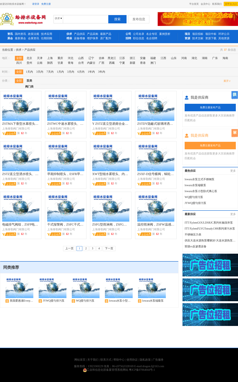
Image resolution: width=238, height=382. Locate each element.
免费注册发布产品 (210, 107)
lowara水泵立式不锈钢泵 (199, 179)
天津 (39, 58)
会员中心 (205, 4)
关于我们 (92, 359)
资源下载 (210, 38)
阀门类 (29, 86)
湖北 (194, 58)
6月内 (81, 71)
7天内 (50, 71)
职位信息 (138, 38)
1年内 (91, 71)
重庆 (60, 58)
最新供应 (190, 214)
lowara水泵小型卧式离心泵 (201, 191)
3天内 (39, 71)
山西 (81, 58)
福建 (153, 58)
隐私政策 (145, 359)
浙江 (132, 58)
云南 (39, 62)
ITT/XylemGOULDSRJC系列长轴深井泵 (209, 222)
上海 (50, 58)
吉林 (101, 58)
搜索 (117, 19)
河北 (70, 58)
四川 (19, 62)
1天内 (29, 71)
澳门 (153, 62)
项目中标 (210, 33)
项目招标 (197, 33)
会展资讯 (33, 38)
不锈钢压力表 (193, 234)
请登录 (35, 4)
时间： (6, 71)
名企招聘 (151, 38)
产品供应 (79, 33)
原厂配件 (105, 38)
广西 (101, 62)
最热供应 (190, 170)
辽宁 (91, 58)
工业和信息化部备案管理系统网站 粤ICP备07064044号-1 (119, 369)
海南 (225, 58)
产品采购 (92, 33)
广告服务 (158, 359)
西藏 (112, 62)
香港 (143, 62)
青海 (70, 62)
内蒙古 (91, 62)
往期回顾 (46, 38)
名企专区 (151, 33)
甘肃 (60, 62)
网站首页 (79, 359)
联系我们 (217, 4)
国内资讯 (20, 33)
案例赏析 (164, 33)
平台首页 (194, 4)
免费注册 (46, 4)
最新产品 (105, 33)
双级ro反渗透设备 (195, 246)
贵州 (29, 62)
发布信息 (138, 19)
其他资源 (223, 38)
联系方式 (105, 359)
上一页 (69, 248)
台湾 (81, 62)
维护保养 (92, 38)
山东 (174, 58)
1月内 (60, 71)
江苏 (122, 58)
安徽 (143, 58)
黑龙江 (112, 58)
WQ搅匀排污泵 (194, 197)
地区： (6, 58)
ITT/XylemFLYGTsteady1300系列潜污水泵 (210, 228)
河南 (184, 58)
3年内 (101, 71)
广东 (215, 58)
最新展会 (20, 38)
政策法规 (33, 33)
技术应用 (46, 33)
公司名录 (138, 33)
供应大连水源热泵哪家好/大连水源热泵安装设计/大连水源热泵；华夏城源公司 (210, 240)
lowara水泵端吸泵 (195, 185)
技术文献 (197, 38)
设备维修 (79, 38)
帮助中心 (119, 359)
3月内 (70, 71)
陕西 (50, 62)
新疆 (132, 62)
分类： (6, 80)
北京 (29, 58)
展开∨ (227, 80)
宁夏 (122, 62)
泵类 (29, 80)
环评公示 (223, 33)
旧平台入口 (231, 4)
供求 (18, 49)
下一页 (109, 248)
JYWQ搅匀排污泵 (195, 203)
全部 (19, 58)
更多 (233, 170)
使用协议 (132, 359)
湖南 (204, 58)
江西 (163, 58)
